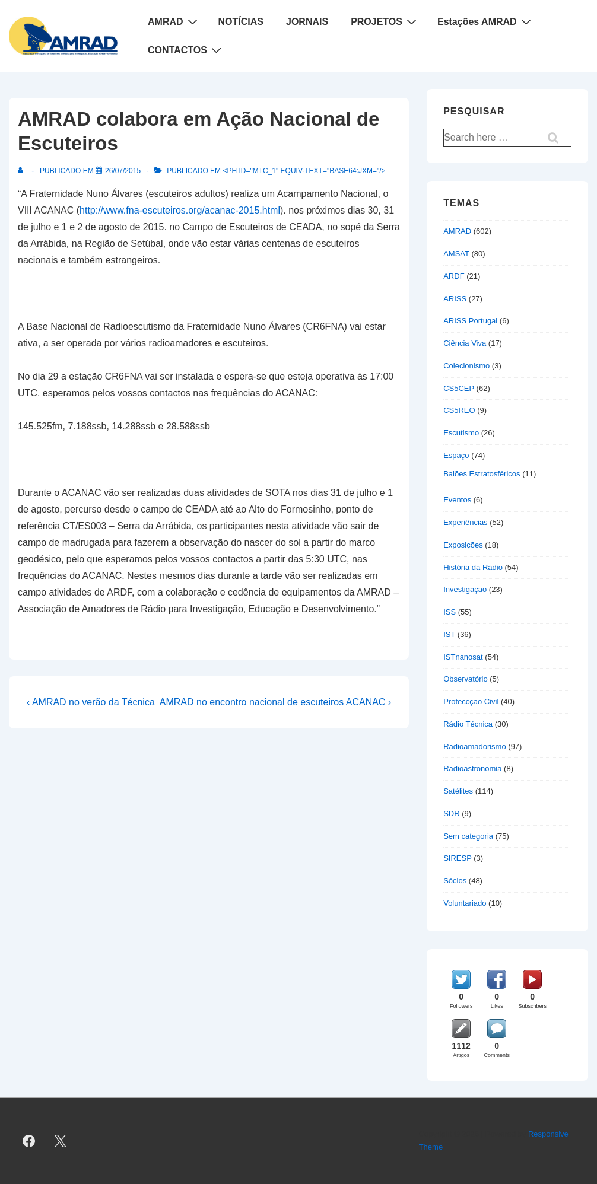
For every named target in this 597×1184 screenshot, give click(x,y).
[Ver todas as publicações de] (23, 171)
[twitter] (60, 1140)
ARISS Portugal (470, 320)
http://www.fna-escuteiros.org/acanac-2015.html (180, 210)
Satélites (458, 791)
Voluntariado (464, 903)
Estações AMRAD (485, 21)
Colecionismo (466, 365)
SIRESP (457, 858)
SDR (451, 813)
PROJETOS (385, 21)
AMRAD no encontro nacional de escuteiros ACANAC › (275, 702)
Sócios (454, 880)
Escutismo (461, 432)
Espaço (456, 455)
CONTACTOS (186, 50)
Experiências (465, 522)
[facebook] (29, 1140)
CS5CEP (458, 388)
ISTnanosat (463, 657)
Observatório (465, 678)
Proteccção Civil (470, 701)
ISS (449, 611)
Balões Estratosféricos (481, 473)
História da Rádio (473, 567)
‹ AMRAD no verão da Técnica (91, 702)
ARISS (454, 298)
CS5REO (459, 410)
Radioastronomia (472, 768)
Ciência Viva (464, 343)
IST (449, 634)
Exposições (462, 544)
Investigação (465, 589)
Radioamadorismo (474, 746)
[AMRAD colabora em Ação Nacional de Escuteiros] (123, 171)
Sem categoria (468, 836)
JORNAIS (307, 22)
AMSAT (456, 253)
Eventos (457, 499)
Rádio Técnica (468, 724)
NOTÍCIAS (240, 22)
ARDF (453, 276)
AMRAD (174, 21)
